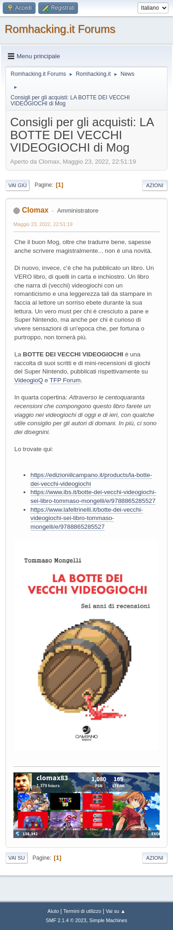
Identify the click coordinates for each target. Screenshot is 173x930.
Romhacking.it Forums (60, 29)
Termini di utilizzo (82, 911)
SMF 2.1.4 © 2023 (66, 920)
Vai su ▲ (115, 911)
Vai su (16, 858)
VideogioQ (28, 380)
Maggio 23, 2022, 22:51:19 (42, 224)
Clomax (35, 210)
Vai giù (17, 185)
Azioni (154, 185)
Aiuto (53, 911)
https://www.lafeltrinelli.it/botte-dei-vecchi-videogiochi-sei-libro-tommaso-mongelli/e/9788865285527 (86, 518)
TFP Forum (65, 380)
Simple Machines (108, 920)
